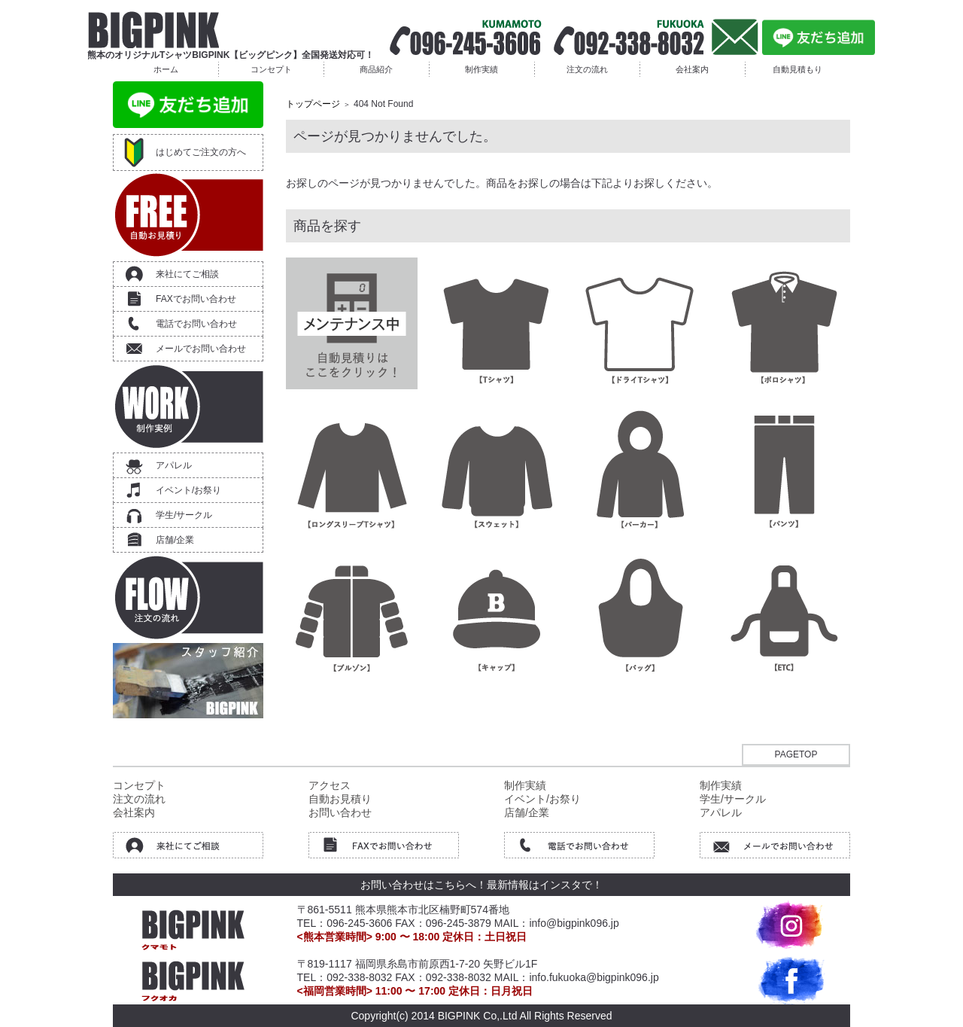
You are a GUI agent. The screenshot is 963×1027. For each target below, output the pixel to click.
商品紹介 (376, 69)
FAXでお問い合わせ (196, 299)
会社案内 (692, 69)
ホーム (165, 69)
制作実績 (481, 69)
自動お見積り (340, 799)
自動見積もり (797, 69)
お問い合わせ (340, 812)
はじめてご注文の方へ (201, 152)
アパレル (174, 465)
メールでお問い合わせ (201, 348)
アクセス (329, 785)
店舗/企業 (175, 540)
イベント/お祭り (188, 490)
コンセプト (271, 69)
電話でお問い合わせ (196, 323)
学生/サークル (184, 515)
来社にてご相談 (187, 274)
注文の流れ (587, 69)
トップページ (313, 104)
